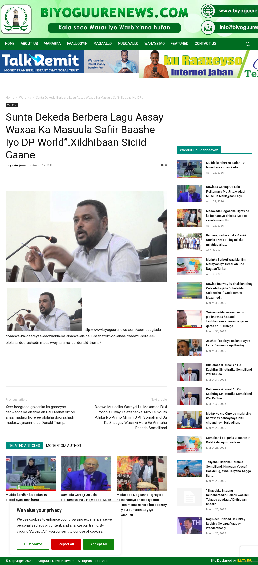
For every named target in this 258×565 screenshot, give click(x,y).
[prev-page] (9, 525)
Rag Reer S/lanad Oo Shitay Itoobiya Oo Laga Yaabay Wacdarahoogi (225, 523)
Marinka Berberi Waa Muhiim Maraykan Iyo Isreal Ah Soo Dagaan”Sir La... (226, 264)
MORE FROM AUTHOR (63, 446)
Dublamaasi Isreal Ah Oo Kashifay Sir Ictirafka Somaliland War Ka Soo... (229, 369)
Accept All (98, 544)
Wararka (25, 97)
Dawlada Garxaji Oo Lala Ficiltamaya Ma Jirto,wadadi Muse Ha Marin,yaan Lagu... (225, 191)
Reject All (66, 544)
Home (10, 97)
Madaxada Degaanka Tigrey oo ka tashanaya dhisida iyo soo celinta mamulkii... (227, 215)
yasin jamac (19, 165)
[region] (65, 528)
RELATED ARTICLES (24, 446)
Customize (33, 544)
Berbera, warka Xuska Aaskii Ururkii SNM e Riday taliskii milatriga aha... (226, 240)
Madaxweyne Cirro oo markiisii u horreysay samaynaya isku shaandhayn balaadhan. (228, 418)
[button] (247, 44)
